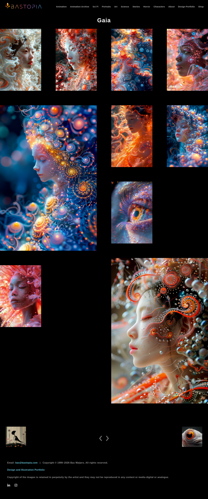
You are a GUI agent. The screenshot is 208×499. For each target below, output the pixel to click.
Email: (22, 463)
